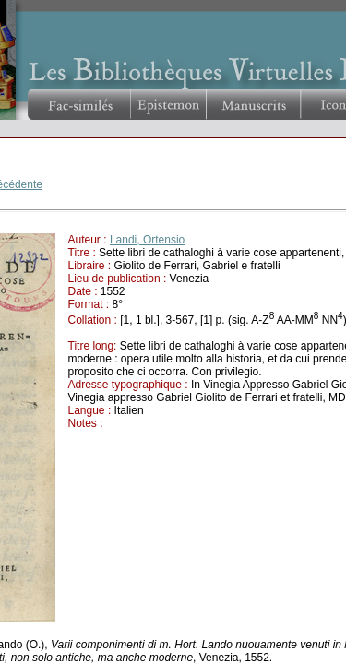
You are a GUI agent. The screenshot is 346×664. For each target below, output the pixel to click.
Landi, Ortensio (147, 239)
